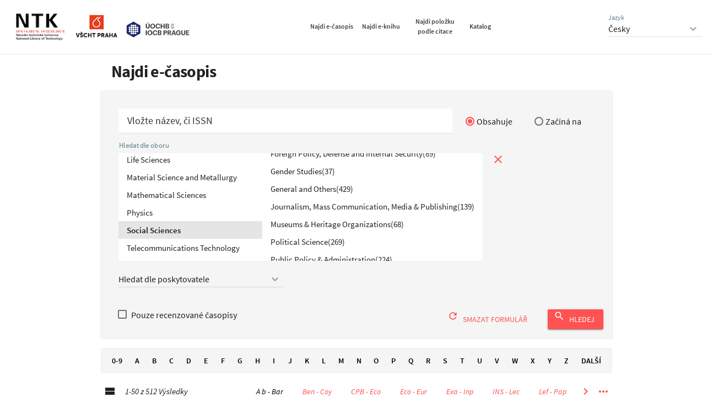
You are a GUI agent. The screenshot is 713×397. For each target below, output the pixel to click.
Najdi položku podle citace (435, 26)
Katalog (480, 26)
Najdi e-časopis (331, 26)
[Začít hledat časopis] (285, 121)
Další (591, 360)
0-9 (116, 360)
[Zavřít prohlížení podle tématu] (498, 159)
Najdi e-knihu (381, 26)
